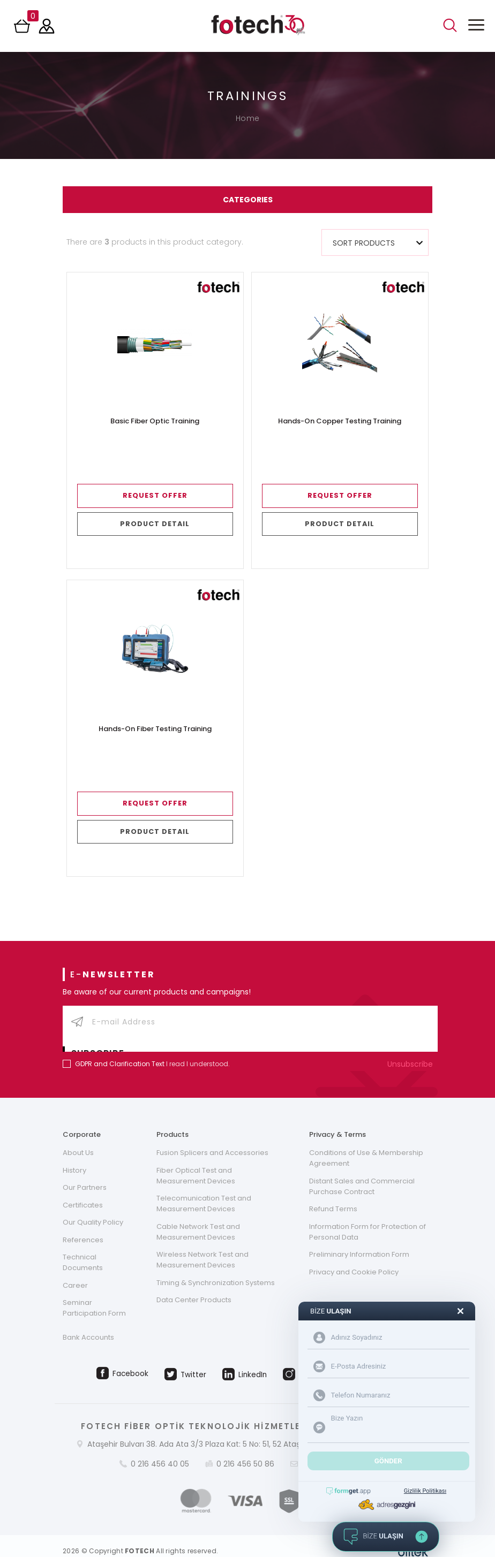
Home (248, 118)
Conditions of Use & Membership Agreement (366, 1144)
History (74, 1156)
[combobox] (375, 242)
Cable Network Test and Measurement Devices (198, 1218)
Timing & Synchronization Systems (215, 1270)
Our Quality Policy (93, 1209)
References (83, 1227)
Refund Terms (333, 1195)
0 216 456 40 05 (160, 1453)
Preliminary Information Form (359, 1241)
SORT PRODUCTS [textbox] (364, 243)
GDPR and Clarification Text (119, 1049)
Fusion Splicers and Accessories (212, 1139)
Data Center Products (193, 1287)
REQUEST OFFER (155, 495)
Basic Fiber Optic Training (154, 421)
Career (75, 1273)
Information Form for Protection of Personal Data (367, 1218)
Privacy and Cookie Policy (354, 1259)
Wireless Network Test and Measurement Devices (202, 1246)
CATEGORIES (248, 199)
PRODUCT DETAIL (154, 524)
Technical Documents (83, 1250)
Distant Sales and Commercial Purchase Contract (362, 1172)
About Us (78, 1139)
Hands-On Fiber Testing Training (155, 729)
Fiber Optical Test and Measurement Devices (195, 1161)
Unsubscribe (412, 1050)
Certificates (83, 1192)
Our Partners (85, 1174)
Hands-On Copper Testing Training (339, 421)
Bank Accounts (88, 1326)
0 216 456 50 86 (245, 1453)
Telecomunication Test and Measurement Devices (203, 1190)
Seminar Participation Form (94, 1296)
